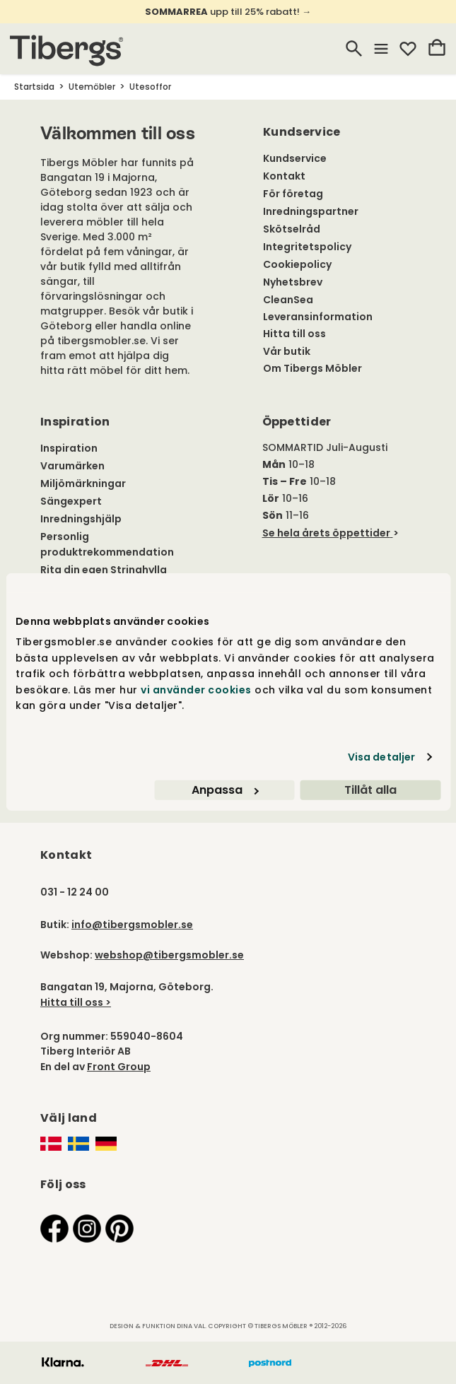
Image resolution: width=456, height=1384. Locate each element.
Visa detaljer (381, 757)
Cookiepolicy (297, 264)
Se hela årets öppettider (326, 533)
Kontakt (284, 176)
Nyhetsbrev (292, 282)
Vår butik (286, 351)
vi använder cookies (196, 689)
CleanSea (288, 300)
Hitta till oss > (75, 1002)
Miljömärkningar (83, 483)
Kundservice (295, 158)
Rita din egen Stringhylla (103, 570)
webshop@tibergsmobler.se (169, 955)
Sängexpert (71, 501)
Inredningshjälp (81, 519)
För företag (293, 194)
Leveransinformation (318, 317)
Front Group (119, 1067)
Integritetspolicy (307, 247)
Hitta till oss (294, 334)
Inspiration (69, 448)
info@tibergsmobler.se (132, 924)
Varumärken (72, 466)
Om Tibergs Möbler (312, 368)
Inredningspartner (310, 211)
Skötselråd (291, 229)
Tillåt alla (370, 790)
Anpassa (225, 790)
